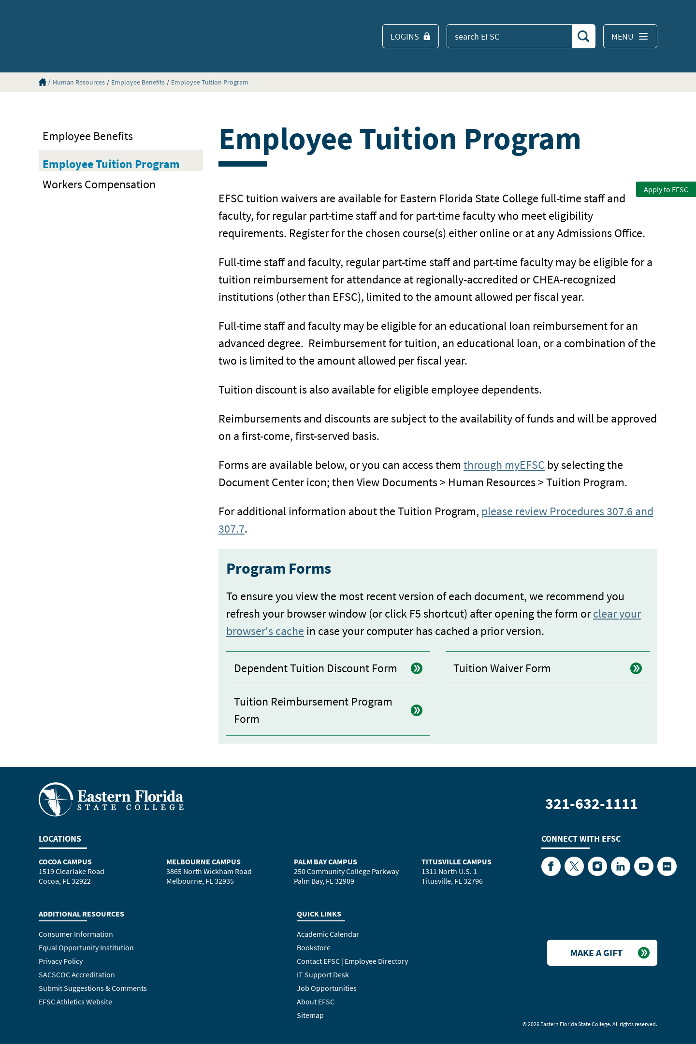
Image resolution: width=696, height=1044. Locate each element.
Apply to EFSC (666, 189)
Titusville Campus (456, 861)
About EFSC (315, 1001)
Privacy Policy (61, 961)
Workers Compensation (99, 184)
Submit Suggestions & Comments (93, 988)
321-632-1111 (591, 803)
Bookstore (314, 947)
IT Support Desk (323, 974)
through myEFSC (504, 464)
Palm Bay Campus (325, 861)
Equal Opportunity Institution (86, 947)
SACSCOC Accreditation (77, 974)
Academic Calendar (328, 934)
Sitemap (310, 1015)
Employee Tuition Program (209, 82)
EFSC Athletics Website (75, 1001)
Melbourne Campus (203, 861)
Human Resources (79, 82)
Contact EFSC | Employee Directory (352, 961)
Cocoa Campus (65, 861)
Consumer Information (76, 934)
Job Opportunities (327, 988)
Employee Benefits (138, 82)
